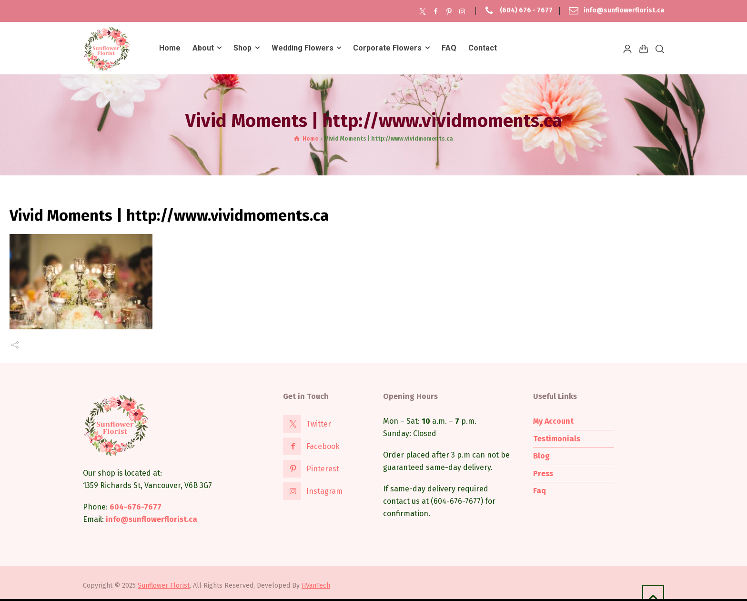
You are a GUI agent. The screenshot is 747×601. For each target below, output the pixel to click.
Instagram (324, 491)
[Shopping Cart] (644, 48)
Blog (541, 455)
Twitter (318, 423)
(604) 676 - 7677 (526, 11)
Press (543, 473)
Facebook (323, 446)
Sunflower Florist (164, 585)
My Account (553, 421)
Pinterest (322, 468)
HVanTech (316, 585)
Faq (539, 490)
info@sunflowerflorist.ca (624, 11)
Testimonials (556, 438)
